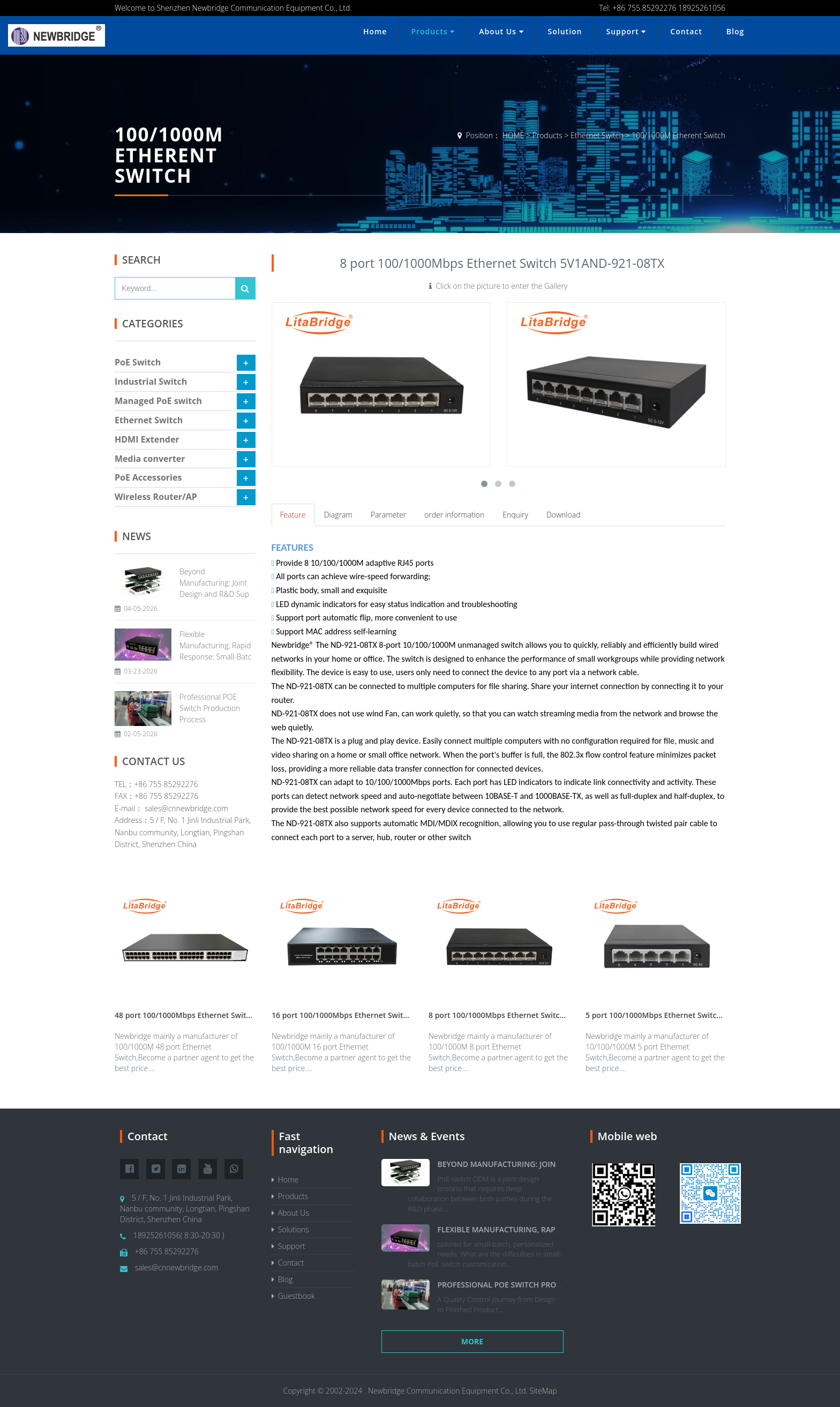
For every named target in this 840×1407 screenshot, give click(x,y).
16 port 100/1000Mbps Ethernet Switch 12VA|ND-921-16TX (377, 1015)
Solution (565, 31)
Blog (735, 31)
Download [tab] (563, 515)
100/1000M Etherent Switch (678, 135)
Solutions (290, 1229)
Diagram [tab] (338, 515)
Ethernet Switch (597, 135)
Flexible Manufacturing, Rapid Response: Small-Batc (215, 645)
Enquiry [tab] (515, 515)
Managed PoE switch (158, 401)
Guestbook (293, 1296)
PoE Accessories (148, 477)
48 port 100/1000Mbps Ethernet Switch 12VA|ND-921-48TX (220, 1015)
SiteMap (543, 1391)
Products (433, 31)
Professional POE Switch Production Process (210, 708)
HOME (513, 135)
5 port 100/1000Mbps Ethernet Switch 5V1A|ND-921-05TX (689, 1015)
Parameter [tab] (388, 515)
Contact (686, 31)
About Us (501, 31)
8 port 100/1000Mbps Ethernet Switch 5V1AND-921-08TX (530, 1015)
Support (626, 31)
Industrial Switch (151, 381)
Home (375, 31)
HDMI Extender (147, 439)
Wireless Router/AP (156, 497)
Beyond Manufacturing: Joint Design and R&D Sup (214, 582)
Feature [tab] (293, 515)
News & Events (427, 1136)
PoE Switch (138, 362)
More (472, 1341)
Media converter (150, 459)
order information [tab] (454, 515)
